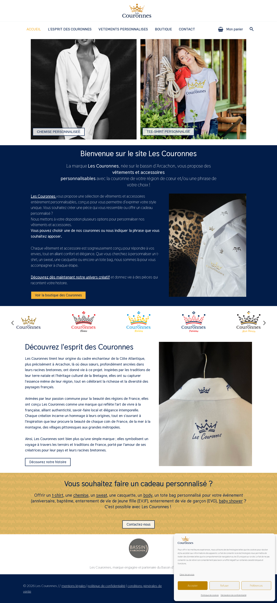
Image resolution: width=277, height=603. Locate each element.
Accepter (193, 585)
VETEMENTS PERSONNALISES (123, 29)
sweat (101, 495)
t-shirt (57, 495)
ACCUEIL (34, 29)
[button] (251, 29)
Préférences (256, 585)
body (147, 495)
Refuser (224, 585)
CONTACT (187, 29)
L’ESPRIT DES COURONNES (70, 29)
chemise (80, 495)
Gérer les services (187, 574)
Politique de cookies (210, 595)
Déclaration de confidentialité (233, 595)
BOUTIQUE (163, 29)
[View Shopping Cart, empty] (231, 29)
